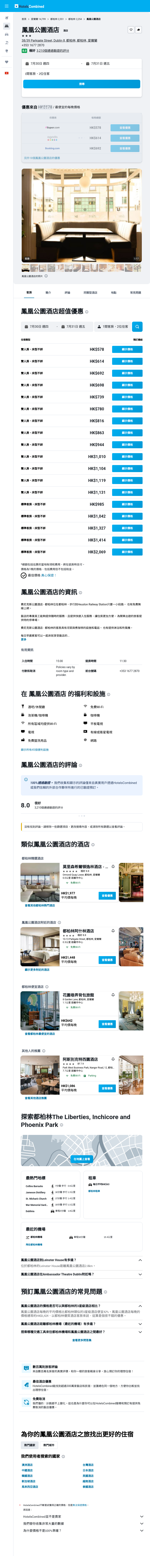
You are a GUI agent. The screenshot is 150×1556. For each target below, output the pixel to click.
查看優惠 (107, 895)
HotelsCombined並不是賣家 (83, 1516)
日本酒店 (88, 1470)
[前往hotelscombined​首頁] (29, 6)
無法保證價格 (80, 1505)
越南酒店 (88, 1481)
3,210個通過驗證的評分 (53, 51)
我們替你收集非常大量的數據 (83, 1523)
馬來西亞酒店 (30, 1486)
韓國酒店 (27, 1475)
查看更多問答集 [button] (81, 1340)
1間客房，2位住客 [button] (37, 74)
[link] (40, 905)
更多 (23, 639)
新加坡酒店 (28, 1481)
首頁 (24, 19)
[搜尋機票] (7, 18)
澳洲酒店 (27, 1465)
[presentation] (46, 276)
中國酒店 (27, 1470)
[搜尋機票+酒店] (7, 43)
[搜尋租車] (7, 34)
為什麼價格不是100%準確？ (83, 1530)
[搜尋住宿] (7, 26)
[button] (6, 6)
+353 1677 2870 (33, 45)
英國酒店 (88, 1475)
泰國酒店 (88, 1486)
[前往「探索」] (7, 51)
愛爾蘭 (34, 19)
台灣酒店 (88, 1465)
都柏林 (53, 19)
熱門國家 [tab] (29, 1445)
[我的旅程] (7, 62)
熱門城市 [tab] (48, 1445)
